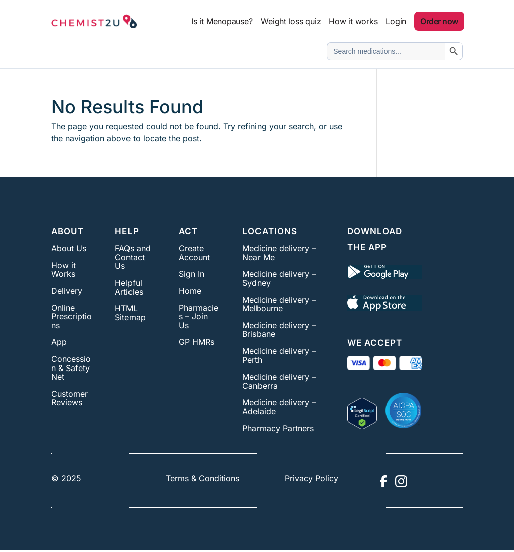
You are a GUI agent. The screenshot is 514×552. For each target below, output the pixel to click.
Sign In (191, 274)
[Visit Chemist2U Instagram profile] (401, 481)
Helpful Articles (129, 287)
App (59, 342)
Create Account (194, 252)
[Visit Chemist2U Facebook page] (383, 481)
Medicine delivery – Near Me (279, 252)
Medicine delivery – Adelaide (279, 406)
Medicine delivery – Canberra (279, 381)
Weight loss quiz (291, 21)
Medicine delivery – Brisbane (279, 329)
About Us (68, 248)
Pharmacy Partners (278, 428)
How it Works (63, 269)
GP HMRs (196, 342)
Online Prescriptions (71, 316)
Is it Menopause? (221, 21)
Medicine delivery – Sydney (279, 278)
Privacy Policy (311, 478)
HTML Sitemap (130, 312)
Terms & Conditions (202, 478)
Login (396, 21)
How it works (353, 21)
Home (190, 291)
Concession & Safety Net (71, 368)
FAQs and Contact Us (133, 257)
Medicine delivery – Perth (279, 355)
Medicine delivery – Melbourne (279, 304)
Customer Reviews (69, 398)
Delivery (66, 291)
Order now (439, 21)
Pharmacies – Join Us (198, 316)
